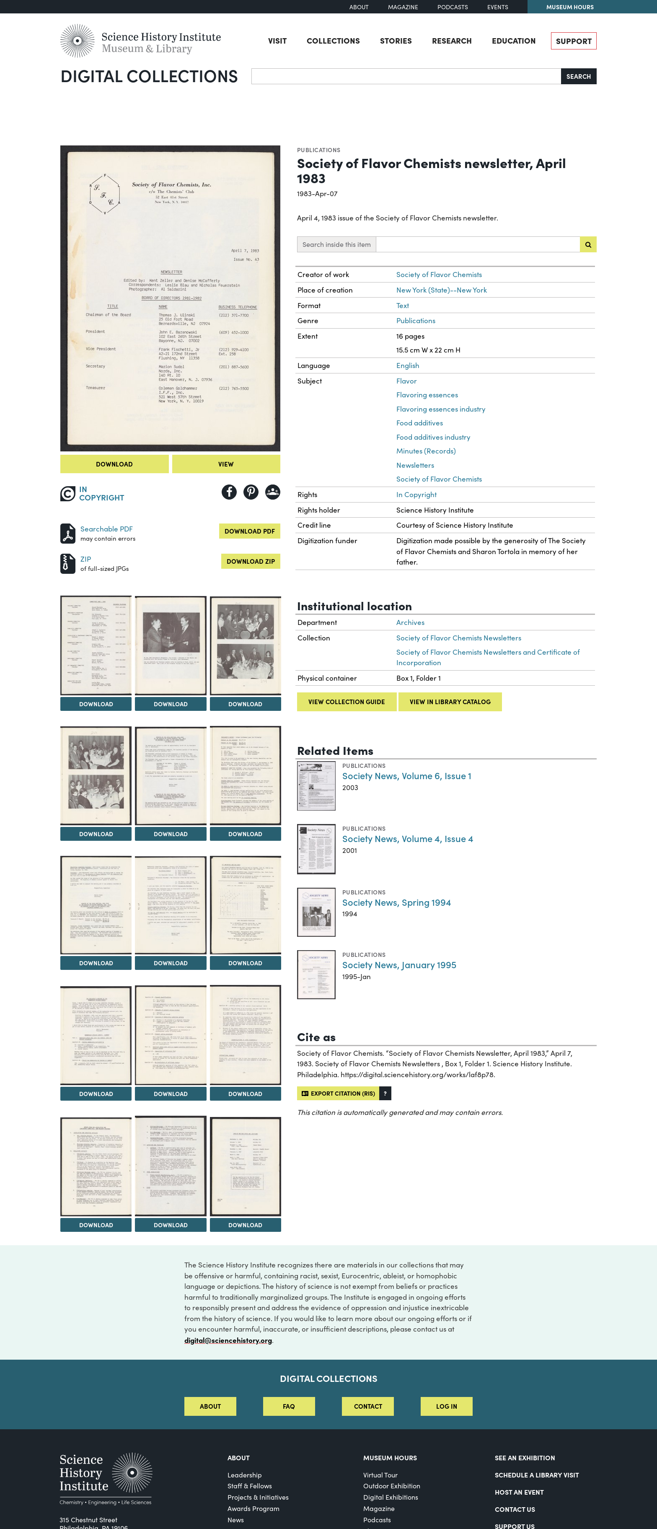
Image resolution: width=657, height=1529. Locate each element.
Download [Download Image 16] (245, 1225)
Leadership (245, 1474)
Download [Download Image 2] (96, 704)
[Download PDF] (67, 532)
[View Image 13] (245, 1035)
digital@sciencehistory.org (228, 1340)
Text (402, 305)
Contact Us (515, 1508)
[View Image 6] (170, 776)
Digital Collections (149, 75)
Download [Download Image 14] (96, 1225)
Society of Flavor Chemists (439, 274)
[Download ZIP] (67, 563)
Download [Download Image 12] (171, 1093)
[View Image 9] (170, 905)
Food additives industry (433, 437)
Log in (446, 1406)
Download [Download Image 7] (245, 833)
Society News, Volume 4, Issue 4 (407, 838)
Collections (333, 40)
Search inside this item (337, 244)
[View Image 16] (245, 1166)
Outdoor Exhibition (391, 1485)
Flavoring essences (427, 394)
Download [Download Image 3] (171, 704)
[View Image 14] (96, 1167)
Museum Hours (570, 7)
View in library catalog (450, 701)
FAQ (289, 1406)
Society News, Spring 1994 (396, 901)
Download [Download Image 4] (245, 704)
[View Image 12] (170, 1035)
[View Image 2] (96, 645)
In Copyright (416, 494)
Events (497, 7)
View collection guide (346, 701)
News (236, 1519)
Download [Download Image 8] (96, 963)
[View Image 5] (96, 775)
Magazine (403, 7)
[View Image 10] (245, 905)
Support (574, 40)
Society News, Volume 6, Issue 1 (406, 775)
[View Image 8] (96, 905)
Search (578, 76)
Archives (410, 622)
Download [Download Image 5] (96, 833)
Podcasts (452, 7)
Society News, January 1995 (399, 964)
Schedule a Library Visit (537, 1474)
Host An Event (519, 1491)
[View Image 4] (245, 645)
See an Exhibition (525, 1457)
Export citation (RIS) (338, 1093)
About (359, 7)
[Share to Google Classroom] (272, 492)
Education (514, 40)
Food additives (419, 423)
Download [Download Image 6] (171, 833)
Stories (396, 40)
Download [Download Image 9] (171, 963)
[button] (385, 1093)
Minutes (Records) (426, 451)
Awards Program (253, 1508)
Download (114, 463)
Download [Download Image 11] (96, 1093)
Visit (277, 40)
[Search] (406, 76)
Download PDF (250, 530)
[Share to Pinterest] (251, 492)
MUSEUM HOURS (390, 1457)
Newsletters (415, 465)
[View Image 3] (170, 645)
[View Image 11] (96, 1036)
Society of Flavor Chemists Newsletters (458, 638)
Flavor (406, 381)
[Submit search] (588, 244)
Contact (368, 1406)
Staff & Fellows (250, 1485)
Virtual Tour (380, 1474)
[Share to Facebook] (229, 492)
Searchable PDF (106, 529)
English (407, 365)
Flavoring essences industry (441, 409)
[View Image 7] (245, 775)
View (226, 463)
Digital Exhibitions (390, 1497)
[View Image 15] (170, 1166)
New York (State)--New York (441, 290)
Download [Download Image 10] (245, 963)
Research (452, 40)
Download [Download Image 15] (171, 1225)
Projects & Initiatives (258, 1497)
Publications (319, 149)
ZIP (85, 559)
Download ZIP (251, 561)
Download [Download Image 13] (245, 1093)
